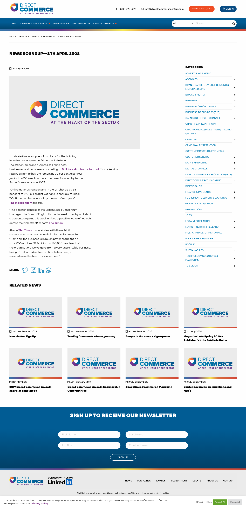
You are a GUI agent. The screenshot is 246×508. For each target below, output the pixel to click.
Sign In (230, 9)
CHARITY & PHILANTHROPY (200, 124)
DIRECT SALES (193, 186)
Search (234, 23)
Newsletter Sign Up (22, 336)
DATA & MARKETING (196, 163)
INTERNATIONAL (194, 209)
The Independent (20, 203)
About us (212, 481)
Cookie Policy (204, 502)
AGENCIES (191, 79)
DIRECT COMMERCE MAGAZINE (203, 180)
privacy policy (40, 504)
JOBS (188, 215)
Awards (161, 481)
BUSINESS (191, 100)
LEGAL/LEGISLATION (197, 221)
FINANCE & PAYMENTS (198, 192)
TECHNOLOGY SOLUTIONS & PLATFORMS (201, 258)
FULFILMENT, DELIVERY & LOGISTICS (206, 198)
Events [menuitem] (97, 23)
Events (197, 481)
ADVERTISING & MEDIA (198, 73)
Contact (228, 481)
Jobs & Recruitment (69, 36)
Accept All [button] (220, 502)
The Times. (56, 223)
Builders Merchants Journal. (80, 169)
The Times (25, 230)
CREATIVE (191, 139)
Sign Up (123, 457)
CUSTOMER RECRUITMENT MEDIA (204, 151)
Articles (24, 36)
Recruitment (179, 481)
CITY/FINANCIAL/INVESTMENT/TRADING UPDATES (208, 132)
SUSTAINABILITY (194, 250)
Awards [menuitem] (109, 23)
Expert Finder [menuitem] (61, 23)
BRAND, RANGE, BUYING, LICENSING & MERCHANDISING (207, 87)
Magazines (144, 481)
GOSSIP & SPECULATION (199, 203)
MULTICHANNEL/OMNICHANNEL (203, 233)
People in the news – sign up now (148, 336)
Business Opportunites (200, 106)
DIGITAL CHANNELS (196, 169)
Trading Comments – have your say (91, 336)
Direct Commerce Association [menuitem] (29, 23)
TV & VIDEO (191, 266)
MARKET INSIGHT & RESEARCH (202, 227)
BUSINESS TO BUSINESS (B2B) (202, 112)
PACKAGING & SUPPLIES (199, 238)
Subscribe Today (202, 9)
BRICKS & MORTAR (195, 95)
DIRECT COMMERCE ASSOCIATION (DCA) (208, 174)
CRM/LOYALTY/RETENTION (200, 145)
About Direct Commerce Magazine (149, 387)
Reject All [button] (235, 502)
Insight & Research (43, 36)
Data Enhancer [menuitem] (81, 23)
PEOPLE (190, 244)
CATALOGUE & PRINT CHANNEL (203, 118)
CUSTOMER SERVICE (197, 157)
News (12, 36)
